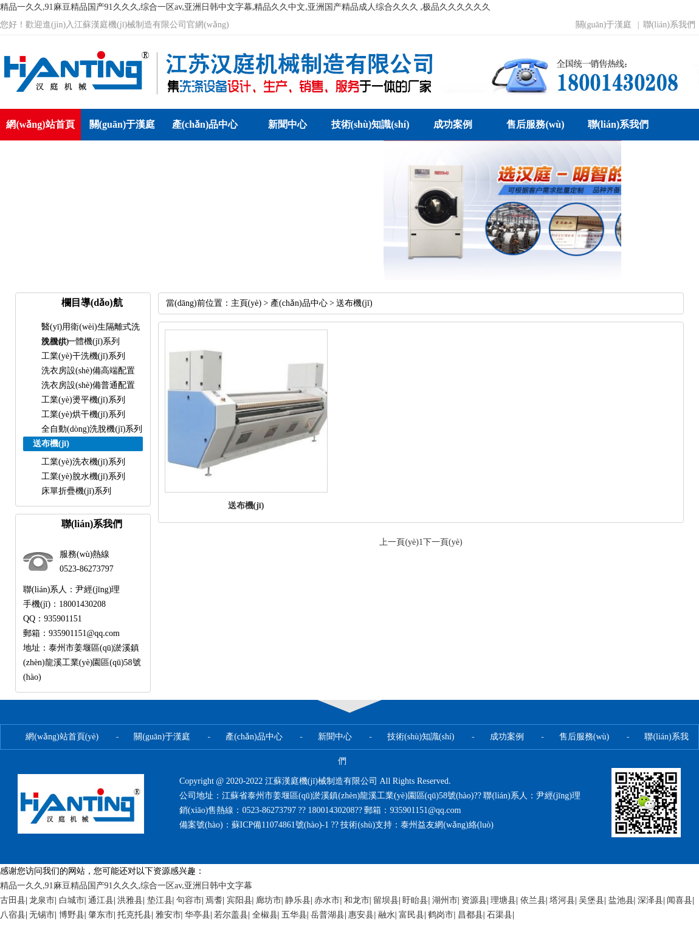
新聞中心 (287, 124)
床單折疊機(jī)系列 (76, 491)
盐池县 (621, 900)
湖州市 (445, 900)
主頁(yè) (246, 303)
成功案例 (452, 124)
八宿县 (13, 914)
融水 (386, 914)
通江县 (101, 900)
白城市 (71, 900)
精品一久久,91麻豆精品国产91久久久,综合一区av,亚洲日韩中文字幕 (126, 885)
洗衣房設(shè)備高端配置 (88, 370)
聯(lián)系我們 (669, 24)
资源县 (474, 900)
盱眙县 (415, 900)
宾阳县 (239, 900)
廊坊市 (268, 900)
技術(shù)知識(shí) (370, 124)
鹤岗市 (440, 914)
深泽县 (650, 900)
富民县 (411, 914)
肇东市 (101, 914)
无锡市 (42, 914)
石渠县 (499, 914)
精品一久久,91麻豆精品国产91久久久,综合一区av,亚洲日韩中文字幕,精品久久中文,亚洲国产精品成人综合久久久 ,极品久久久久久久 (245, 7)
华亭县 (197, 914)
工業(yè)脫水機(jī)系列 (83, 476)
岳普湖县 (328, 914)
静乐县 (298, 900)
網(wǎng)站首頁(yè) (40, 140)
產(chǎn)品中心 (205, 124)
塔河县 (562, 900)
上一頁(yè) (399, 542)
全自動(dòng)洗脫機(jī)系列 (91, 429)
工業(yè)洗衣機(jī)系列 (83, 461)
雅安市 (168, 914)
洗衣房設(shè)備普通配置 (88, 385)
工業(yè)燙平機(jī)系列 (83, 399)
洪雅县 (130, 900)
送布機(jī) (354, 303)
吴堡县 (591, 900)
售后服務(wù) (535, 124)
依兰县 (533, 900)
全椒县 (265, 914)
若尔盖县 (231, 914)
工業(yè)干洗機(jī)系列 (83, 356)
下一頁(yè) (443, 542)
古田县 (13, 900)
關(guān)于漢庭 (604, 24)
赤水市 (327, 900)
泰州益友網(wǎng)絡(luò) (447, 824)
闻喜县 (679, 900)
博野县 (71, 914)
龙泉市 (42, 900)
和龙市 (357, 900)
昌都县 (470, 914)
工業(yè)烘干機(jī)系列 (83, 414)
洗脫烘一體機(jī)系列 (80, 341)
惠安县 (361, 914)
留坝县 (386, 900)
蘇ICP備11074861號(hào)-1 (281, 824)
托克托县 (134, 914)
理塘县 (503, 900)
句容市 (189, 900)
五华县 (294, 914)
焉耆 (213, 900)
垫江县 (160, 900)
